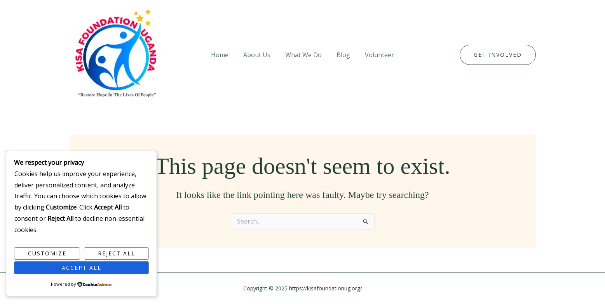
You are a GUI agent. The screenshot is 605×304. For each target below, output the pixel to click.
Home (224, 55)
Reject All (116, 253)
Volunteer (374, 55)
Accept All (81, 267)
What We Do (303, 55)
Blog (341, 55)
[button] (498, 55)
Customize (47, 253)
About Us (259, 55)
